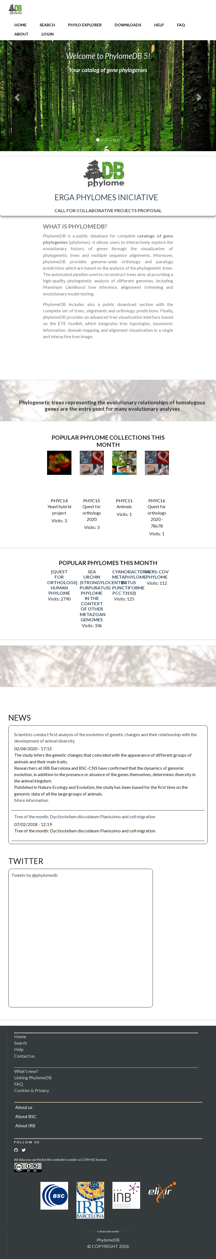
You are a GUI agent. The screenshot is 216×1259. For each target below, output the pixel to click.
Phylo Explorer (85, 24)
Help (159, 24)
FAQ (181, 24)
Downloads (128, 24)
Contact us (24, 1055)
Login (48, 34)
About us (23, 1107)
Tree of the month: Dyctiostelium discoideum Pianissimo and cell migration (84, 816)
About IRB (25, 1125)
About (21, 34)
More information (31, 800)
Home (20, 24)
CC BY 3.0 (126, 1231)
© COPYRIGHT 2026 (108, 1246)
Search (47, 24)
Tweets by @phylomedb (34, 875)
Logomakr (90, 1231)
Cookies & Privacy (31, 1090)
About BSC (26, 1116)
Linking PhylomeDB (33, 1077)
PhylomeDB (108, 1239)
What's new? (26, 1071)
